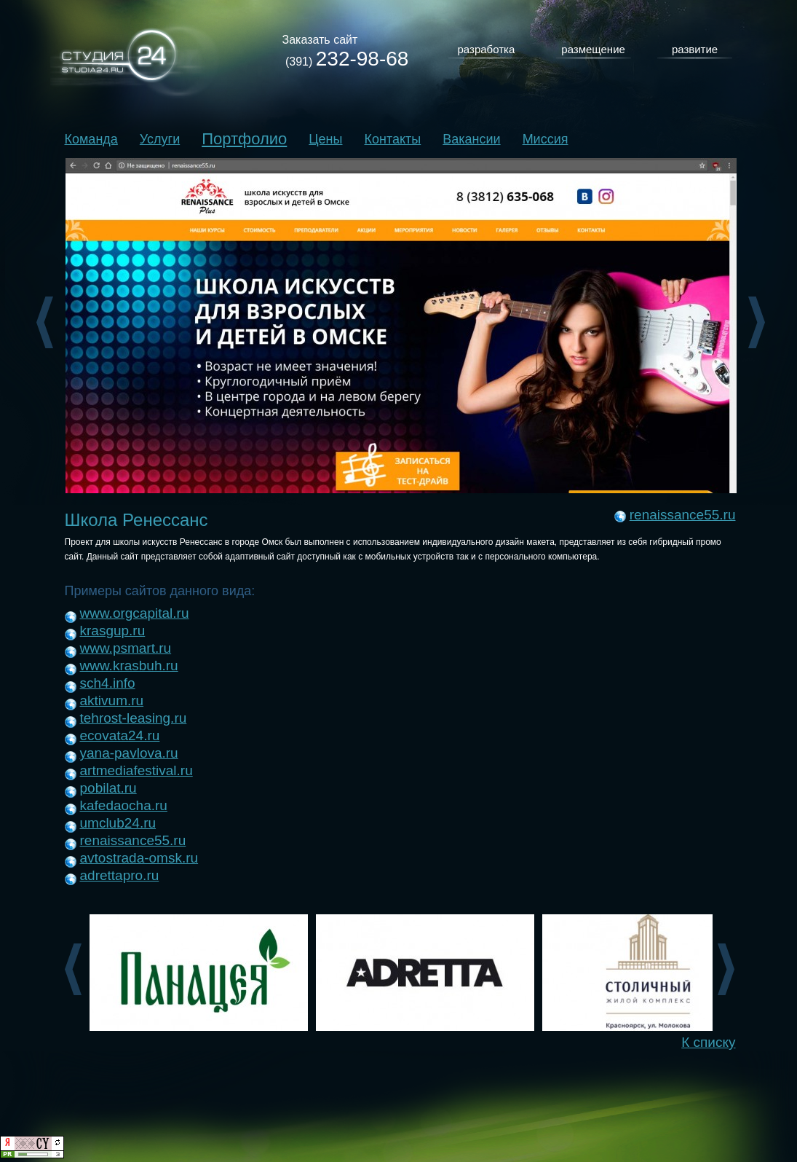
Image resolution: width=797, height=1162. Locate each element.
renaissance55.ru (683, 514)
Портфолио (244, 139)
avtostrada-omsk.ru (139, 857)
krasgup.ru (113, 630)
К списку (708, 1042)
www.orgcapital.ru (134, 613)
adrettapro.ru (119, 875)
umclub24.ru (118, 823)
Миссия (545, 139)
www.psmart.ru (126, 648)
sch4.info (107, 683)
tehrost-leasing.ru (133, 718)
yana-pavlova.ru (129, 753)
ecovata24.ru (120, 735)
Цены (325, 139)
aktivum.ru (112, 700)
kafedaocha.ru (123, 805)
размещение (593, 49)
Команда (91, 139)
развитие (695, 49)
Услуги (160, 139)
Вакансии (471, 139)
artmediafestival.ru (136, 770)
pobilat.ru (108, 788)
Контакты (393, 139)
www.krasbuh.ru (129, 665)
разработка (486, 49)
